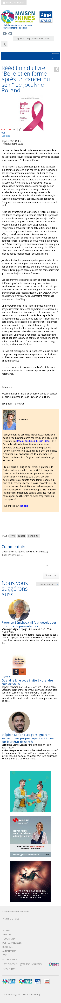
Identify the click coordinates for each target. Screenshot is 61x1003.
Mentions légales (12, 995)
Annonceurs (9, 951)
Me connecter (13, 2)
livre (13, 535)
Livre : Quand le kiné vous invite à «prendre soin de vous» (27, 680)
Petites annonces (12, 942)
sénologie (33, 535)
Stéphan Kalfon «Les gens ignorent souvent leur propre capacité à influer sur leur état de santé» (28, 738)
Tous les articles (48, 584)
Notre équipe (9, 959)
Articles (6, 934)
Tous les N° (8, 938)
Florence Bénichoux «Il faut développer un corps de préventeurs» (29, 624)
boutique (7, 947)
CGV (4, 955)
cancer (21, 535)
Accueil (6, 930)
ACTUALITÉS (6, 129)
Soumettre (51, 575)
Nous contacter (30, 995)
